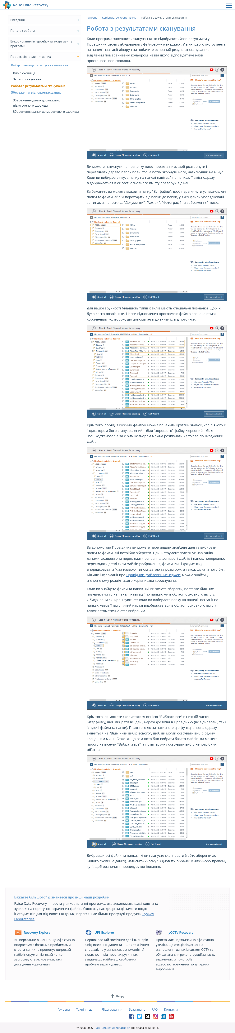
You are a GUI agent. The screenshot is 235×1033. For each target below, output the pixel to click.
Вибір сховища (24, 73)
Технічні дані (85, 1009)
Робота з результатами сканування (38, 86)
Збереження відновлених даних (36, 92)
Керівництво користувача (119, 17)
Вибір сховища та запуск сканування (39, 65)
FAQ (155, 1009)
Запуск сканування (27, 79)
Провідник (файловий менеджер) (153, 575)
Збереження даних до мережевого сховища (46, 111)
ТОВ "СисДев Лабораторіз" (112, 1028)
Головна (92, 17)
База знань (137, 1009)
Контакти (171, 1009)
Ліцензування (112, 1009)
